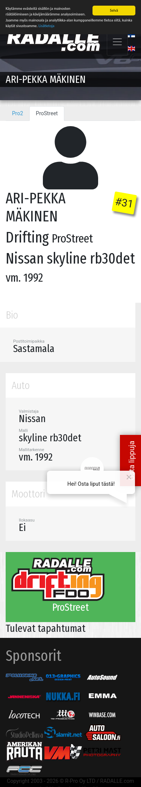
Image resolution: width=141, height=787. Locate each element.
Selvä (114, 10)
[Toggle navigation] (117, 42)
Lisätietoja (47, 25)
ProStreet (47, 113)
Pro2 (17, 113)
